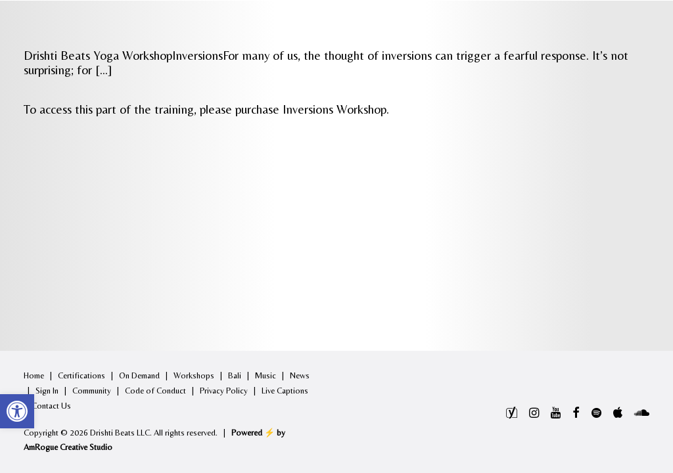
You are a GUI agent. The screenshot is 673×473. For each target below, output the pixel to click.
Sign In (46, 390)
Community (91, 390)
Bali (234, 375)
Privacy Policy (224, 390)
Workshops (194, 375)
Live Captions (285, 390)
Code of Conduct (155, 390)
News (300, 375)
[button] (17, 411)
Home (34, 375)
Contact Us (51, 406)
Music (265, 375)
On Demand (139, 375)
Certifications (81, 375)
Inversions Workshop (334, 109)
